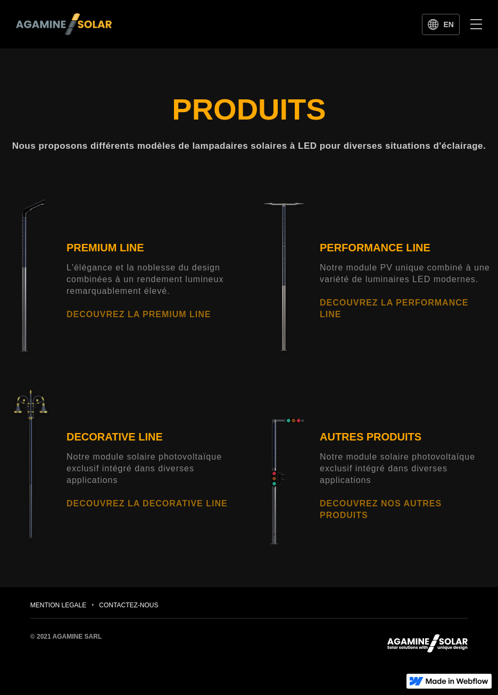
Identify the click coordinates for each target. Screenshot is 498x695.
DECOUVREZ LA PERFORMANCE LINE (394, 308)
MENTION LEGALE (58, 605)
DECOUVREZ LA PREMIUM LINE (139, 314)
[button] (476, 24)
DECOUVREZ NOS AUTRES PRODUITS (381, 509)
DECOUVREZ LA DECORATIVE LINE (147, 503)
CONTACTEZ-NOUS (128, 605)
